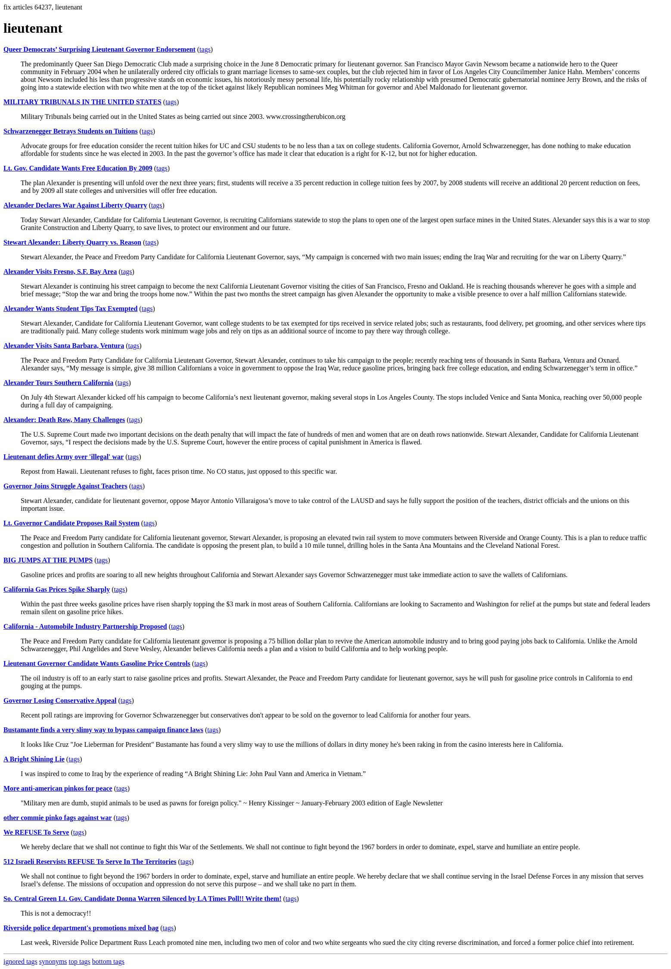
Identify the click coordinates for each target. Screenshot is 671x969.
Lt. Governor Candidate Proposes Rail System (71, 523)
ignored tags (20, 961)
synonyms (53, 961)
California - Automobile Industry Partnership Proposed (85, 626)
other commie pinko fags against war (57, 817)
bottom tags (108, 961)
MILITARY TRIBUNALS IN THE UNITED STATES (82, 102)
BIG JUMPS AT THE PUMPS (48, 560)
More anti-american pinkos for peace (57, 788)
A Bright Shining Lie (34, 759)
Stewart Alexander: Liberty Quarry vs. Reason (72, 242)
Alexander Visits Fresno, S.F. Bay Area (60, 271)
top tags (79, 961)
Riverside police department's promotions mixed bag (80, 928)
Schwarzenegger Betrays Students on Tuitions (70, 131)
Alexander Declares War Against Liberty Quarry (75, 205)
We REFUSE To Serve (36, 832)
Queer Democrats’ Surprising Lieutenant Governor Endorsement (99, 49)
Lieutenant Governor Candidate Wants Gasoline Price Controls (96, 663)
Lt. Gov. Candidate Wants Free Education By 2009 (77, 168)
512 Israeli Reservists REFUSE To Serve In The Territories (89, 861)
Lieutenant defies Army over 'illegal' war (63, 456)
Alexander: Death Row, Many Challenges (64, 419)
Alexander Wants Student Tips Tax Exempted (70, 308)
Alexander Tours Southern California (58, 382)
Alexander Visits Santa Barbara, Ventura (63, 345)
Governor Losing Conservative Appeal (59, 700)
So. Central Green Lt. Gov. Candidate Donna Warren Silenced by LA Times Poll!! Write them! (142, 898)
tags (205, 49)
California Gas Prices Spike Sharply (56, 589)
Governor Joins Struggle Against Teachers (65, 486)
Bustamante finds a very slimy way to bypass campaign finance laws (103, 729)
